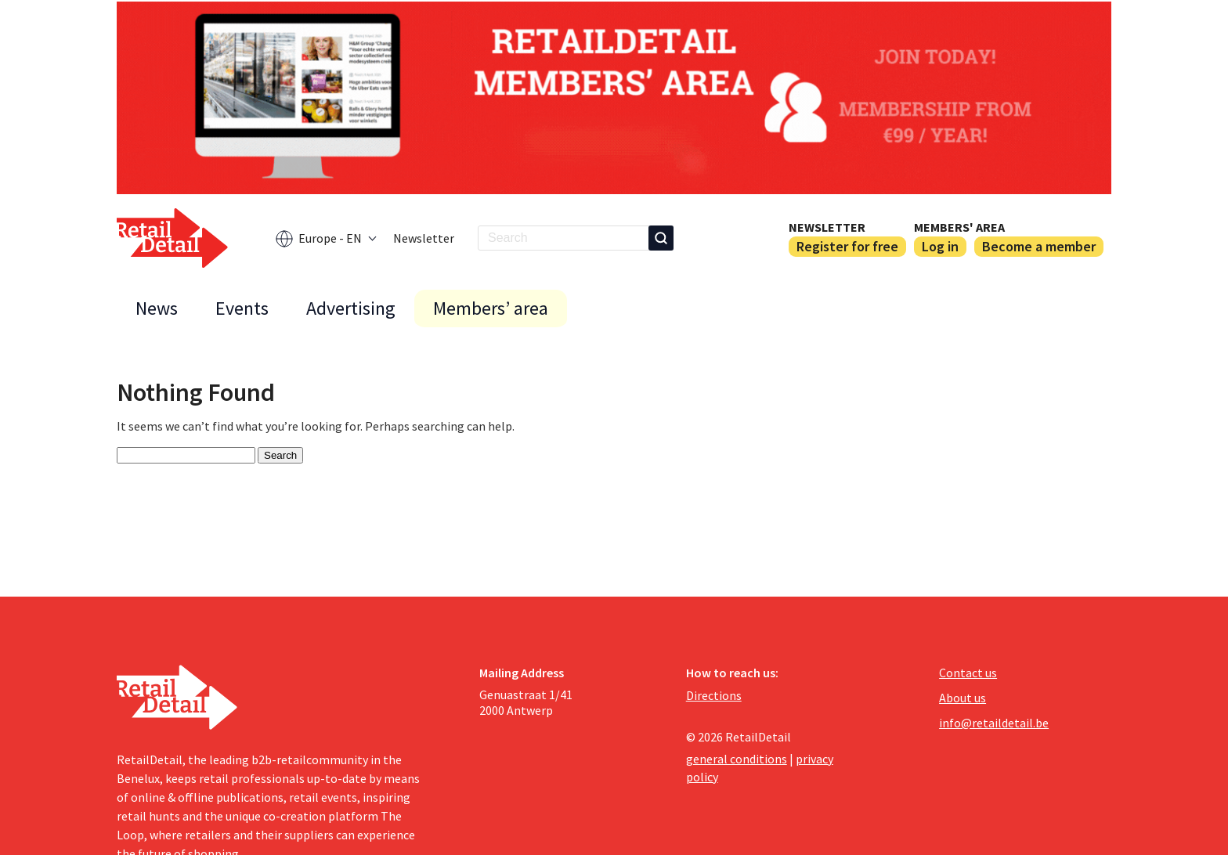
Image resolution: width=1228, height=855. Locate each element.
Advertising (350, 308)
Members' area (959, 227)
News (156, 308)
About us (962, 697)
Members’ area (490, 308)
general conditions (736, 759)
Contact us (968, 672)
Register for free (847, 246)
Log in (940, 246)
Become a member (1039, 246)
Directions (714, 695)
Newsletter (423, 238)
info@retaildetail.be (994, 723)
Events (242, 308)
